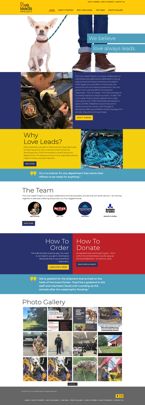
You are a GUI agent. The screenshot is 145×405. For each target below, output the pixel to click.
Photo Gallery (115, 10)
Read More (30, 164)
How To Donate (107, 2)
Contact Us (120, 2)
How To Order (93, 2)
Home (52, 10)
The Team (100, 10)
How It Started (65, 10)
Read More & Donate (87, 264)
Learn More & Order (58, 267)
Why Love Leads (84, 10)
